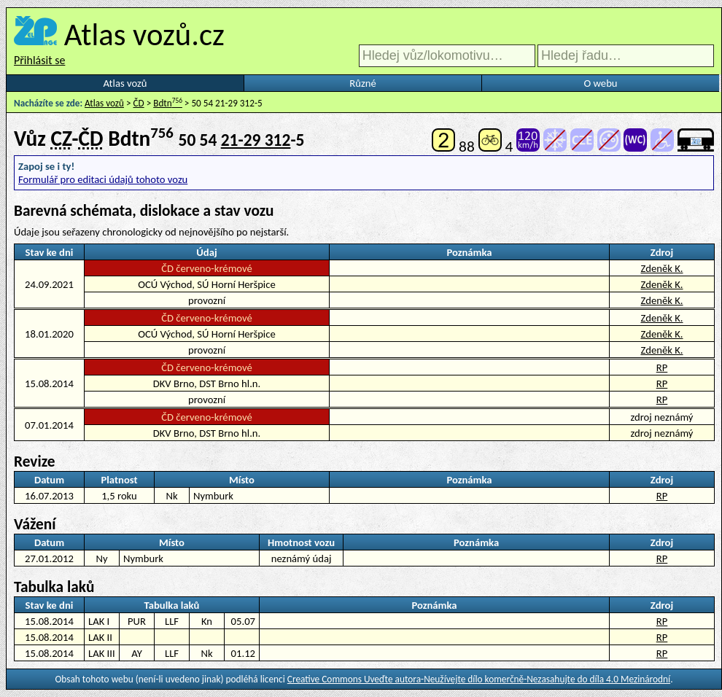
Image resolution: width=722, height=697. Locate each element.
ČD (138, 103)
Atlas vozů (125, 83)
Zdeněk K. (661, 268)
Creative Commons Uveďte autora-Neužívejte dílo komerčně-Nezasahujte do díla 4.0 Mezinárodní (478, 679)
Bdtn (167, 103)
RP (662, 367)
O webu (600, 83)
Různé (362, 83)
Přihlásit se (39, 60)
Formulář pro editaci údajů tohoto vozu (102, 179)
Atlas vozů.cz (144, 34)
